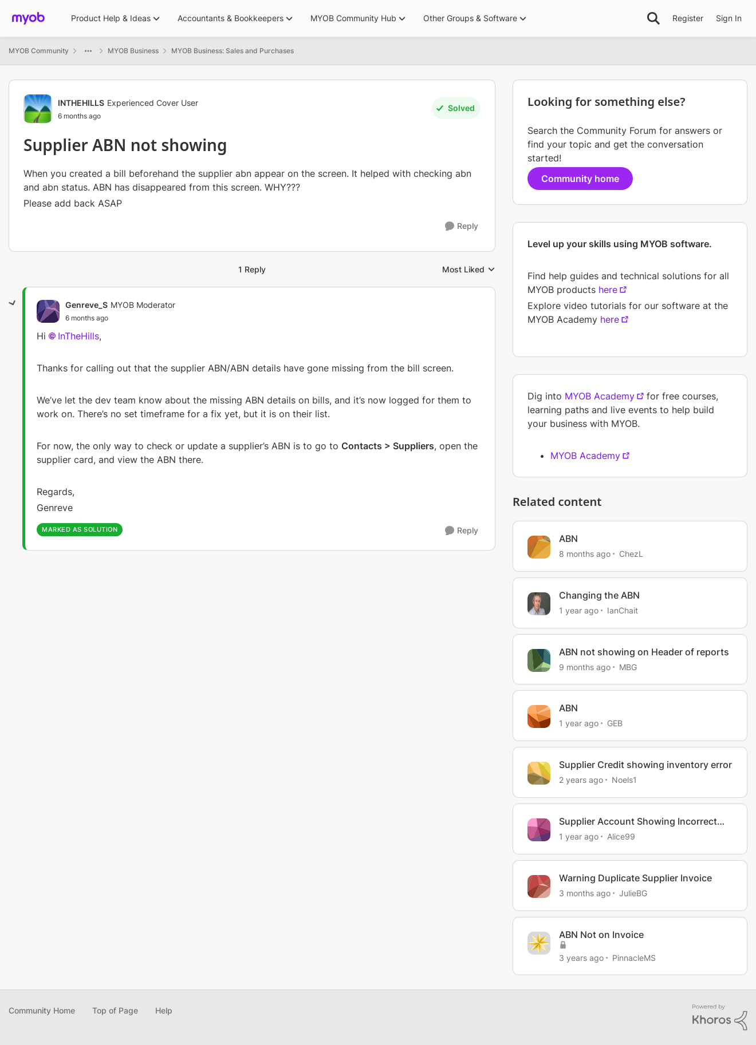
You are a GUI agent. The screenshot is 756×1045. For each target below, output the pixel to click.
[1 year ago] (578, 610)
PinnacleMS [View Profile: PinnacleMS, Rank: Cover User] (634, 957)
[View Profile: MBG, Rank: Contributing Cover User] (538, 660)
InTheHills (78, 336)
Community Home (42, 1010)
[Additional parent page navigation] (88, 51)
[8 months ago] (585, 554)
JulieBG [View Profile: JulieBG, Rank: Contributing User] (633, 893)
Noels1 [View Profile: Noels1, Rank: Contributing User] (624, 780)
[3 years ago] (581, 957)
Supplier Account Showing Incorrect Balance (638, 822)
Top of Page (115, 1010)
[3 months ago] (585, 893)
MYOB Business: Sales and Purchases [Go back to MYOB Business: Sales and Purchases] (232, 50)
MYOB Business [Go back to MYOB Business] (133, 50)
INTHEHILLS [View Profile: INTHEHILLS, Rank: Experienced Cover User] (81, 103)
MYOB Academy (600, 396)
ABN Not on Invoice (601, 934)
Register (687, 18)
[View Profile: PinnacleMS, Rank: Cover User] (538, 943)
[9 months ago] (585, 666)
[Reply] (462, 226)
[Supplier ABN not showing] (86, 318)
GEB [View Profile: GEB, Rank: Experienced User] (615, 723)
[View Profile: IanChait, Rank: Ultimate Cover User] (538, 603)
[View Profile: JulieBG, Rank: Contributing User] (538, 886)
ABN (568, 538)
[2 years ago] (581, 780)
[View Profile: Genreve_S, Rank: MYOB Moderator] (48, 311)
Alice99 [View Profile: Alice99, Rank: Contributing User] (621, 836)
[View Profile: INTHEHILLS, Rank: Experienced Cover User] (37, 108)
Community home (580, 178)
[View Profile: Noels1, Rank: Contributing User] (538, 773)
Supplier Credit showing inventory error (645, 764)
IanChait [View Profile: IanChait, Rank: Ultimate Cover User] (622, 610)
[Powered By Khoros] (719, 1017)
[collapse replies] (12, 303)
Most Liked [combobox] (468, 269)
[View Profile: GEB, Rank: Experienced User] (538, 716)
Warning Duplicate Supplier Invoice (635, 878)
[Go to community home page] (28, 18)
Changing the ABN (599, 595)
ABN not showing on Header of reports (644, 652)
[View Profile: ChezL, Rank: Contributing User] (538, 547)
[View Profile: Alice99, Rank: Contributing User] (538, 829)
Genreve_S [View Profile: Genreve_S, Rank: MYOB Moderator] (86, 305)
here (607, 289)
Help (163, 1010)
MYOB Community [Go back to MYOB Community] (39, 50)
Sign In (729, 18)
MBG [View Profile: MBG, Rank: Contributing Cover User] (628, 666)
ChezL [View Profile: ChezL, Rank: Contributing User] (631, 554)
